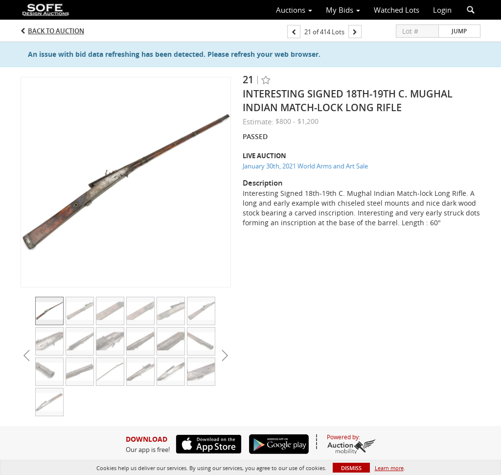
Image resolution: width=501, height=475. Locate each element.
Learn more (389, 468)
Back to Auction (56, 30)
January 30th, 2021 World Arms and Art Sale (305, 166)
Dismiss (351, 468)
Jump (459, 31)
